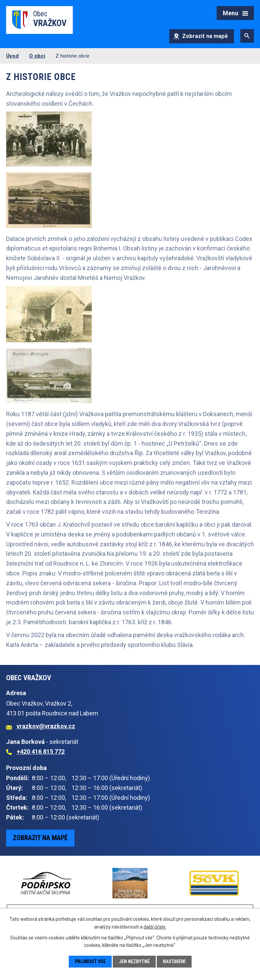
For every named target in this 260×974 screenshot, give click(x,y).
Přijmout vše (90, 961)
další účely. (155, 926)
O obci (37, 56)
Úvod (12, 56)
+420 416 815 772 (41, 751)
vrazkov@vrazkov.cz (46, 726)
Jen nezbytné (134, 961)
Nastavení (174, 961)
